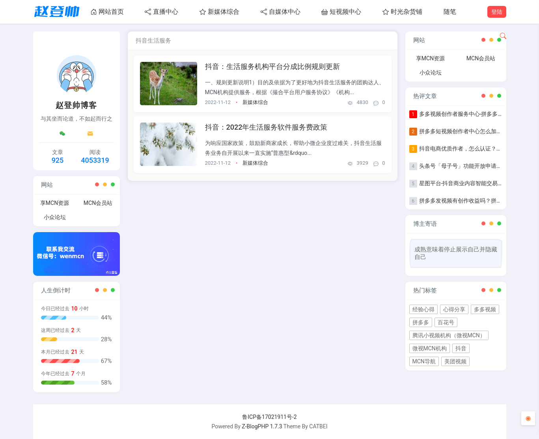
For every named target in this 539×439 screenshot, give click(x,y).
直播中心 (161, 11)
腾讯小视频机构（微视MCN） (448, 335)
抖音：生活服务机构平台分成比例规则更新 (272, 66)
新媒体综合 (219, 11)
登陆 (496, 12)
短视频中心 (341, 11)
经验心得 (423, 309)
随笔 (450, 11)
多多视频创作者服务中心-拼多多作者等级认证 (475, 114)
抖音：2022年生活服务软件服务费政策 (266, 127)
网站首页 (107, 11)
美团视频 (455, 361)
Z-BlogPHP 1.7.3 (262, 426)
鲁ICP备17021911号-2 (269, 417)
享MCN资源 (54, 203)
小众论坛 (55, 217)
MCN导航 (424, 361)
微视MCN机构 (429, 348)
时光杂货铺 (402, 11)
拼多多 (420, 322)
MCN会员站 (98, 203)
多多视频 (485, 309)
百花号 (446, 322)
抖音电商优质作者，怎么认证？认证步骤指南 (474, 148)
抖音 (460, 348)
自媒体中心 (280, 11)
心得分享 (454, 309)
